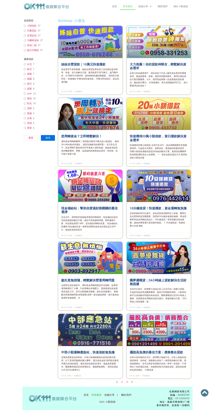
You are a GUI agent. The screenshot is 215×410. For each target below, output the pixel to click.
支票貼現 (32, 35)
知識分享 (145, 6)
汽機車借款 (33, 40)
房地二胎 (32, 45)
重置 (31, 137)
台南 (29, 118)
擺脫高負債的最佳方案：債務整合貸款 (156, 352)
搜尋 (48, 137)
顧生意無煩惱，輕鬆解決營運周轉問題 (88, 280)
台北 (29, 64)
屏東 (29, 128)
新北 (29, 69)
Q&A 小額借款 (180, 6)
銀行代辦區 (33, 50)
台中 (29, 93)
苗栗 (29, 88)
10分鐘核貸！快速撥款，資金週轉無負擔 (158, 208)
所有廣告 (127, 6)
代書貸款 (32, 30)
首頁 (114, 6)
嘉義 (29, 113)
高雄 (29, 123)
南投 (29, 98)
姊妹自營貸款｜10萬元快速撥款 (83, 64)
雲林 (29, 108)
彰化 (29, 103)
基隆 (29, 73)
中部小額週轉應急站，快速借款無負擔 (88, 352)
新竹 (29, 83)
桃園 (29, 78)
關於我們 (162, 6)
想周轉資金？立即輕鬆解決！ (81, 136)
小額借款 (32, 25)
